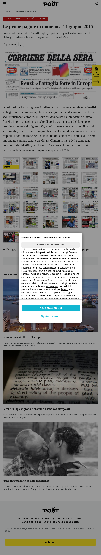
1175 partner (52, 286)
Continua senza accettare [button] (50, 244)
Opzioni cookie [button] (51, 316)
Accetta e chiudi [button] (51, 308)
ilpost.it (64, 289)
